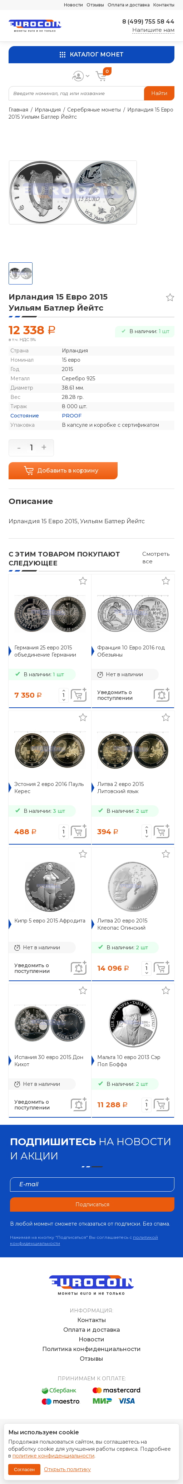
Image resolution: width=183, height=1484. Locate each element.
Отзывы (95, 5)
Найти (159, 93)
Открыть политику (67, 1469)
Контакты (163, 5)
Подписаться (92, 1204)
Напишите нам (153, 29)
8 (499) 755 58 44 (148, 21)
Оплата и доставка (129, 5)
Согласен (24, 1469)
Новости (73, 5)
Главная (18, 110)
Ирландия (48, 110)
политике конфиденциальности (53, 1456)
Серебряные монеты (94, 110)
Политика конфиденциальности (91, 1349)
